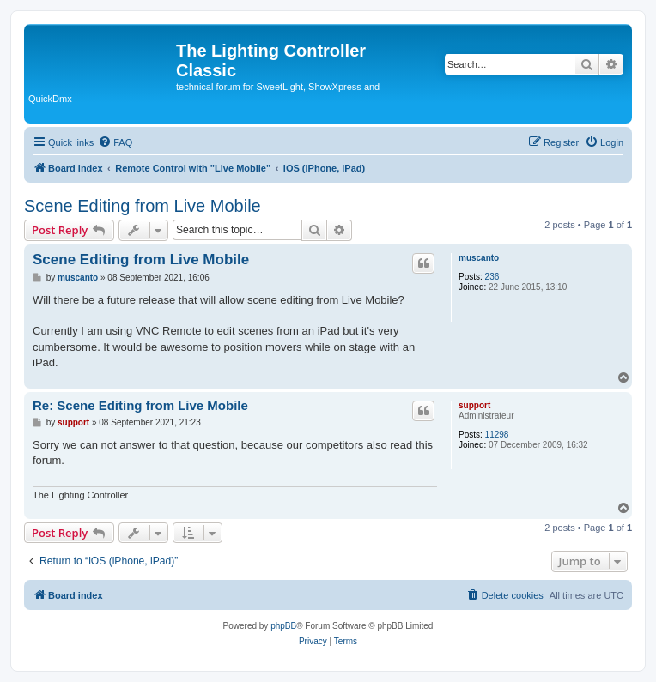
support (474, 405)
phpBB (283, 626)
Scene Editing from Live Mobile (142, 205)
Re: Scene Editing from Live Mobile (140, 405)
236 (492, 276)
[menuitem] (115, 142)
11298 (497, 434)
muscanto (479, 258)
